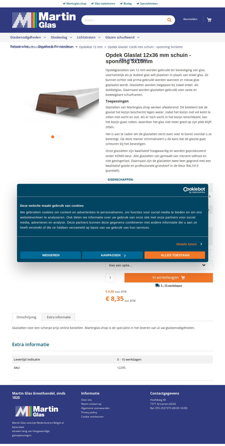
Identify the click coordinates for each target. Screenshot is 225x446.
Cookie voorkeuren (92, 416)
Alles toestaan (175, 255)
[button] (52, 136)
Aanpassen (113, 255)
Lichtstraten (86, 37)
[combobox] (122, 20)
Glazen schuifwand (119, 37)
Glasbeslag (59, 37)
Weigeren (51, 255)
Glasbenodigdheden (25, 37)
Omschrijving (27, 317)
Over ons (86, 400)
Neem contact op (91, 404)
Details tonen (187, 244)
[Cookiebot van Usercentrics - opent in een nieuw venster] (186, 190)
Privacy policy (89, 412)
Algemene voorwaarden (95, 408)
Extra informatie (59, 317)
